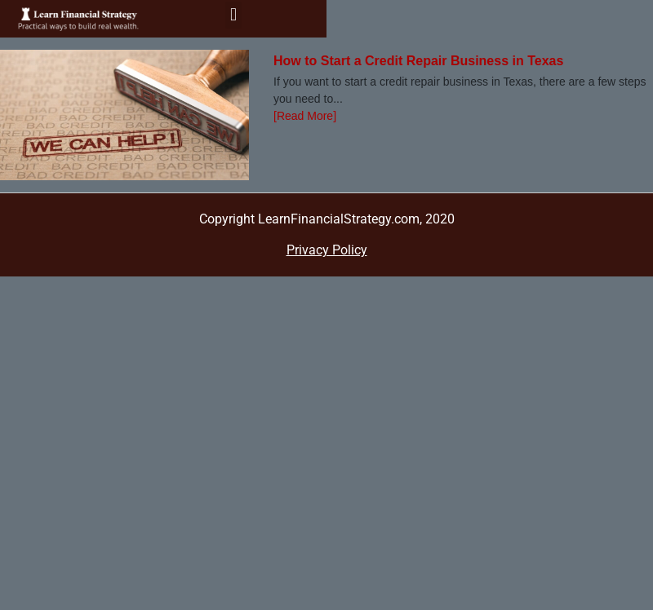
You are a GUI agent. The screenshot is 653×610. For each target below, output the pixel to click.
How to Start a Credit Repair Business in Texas (418, 61)
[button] (233, 15)
